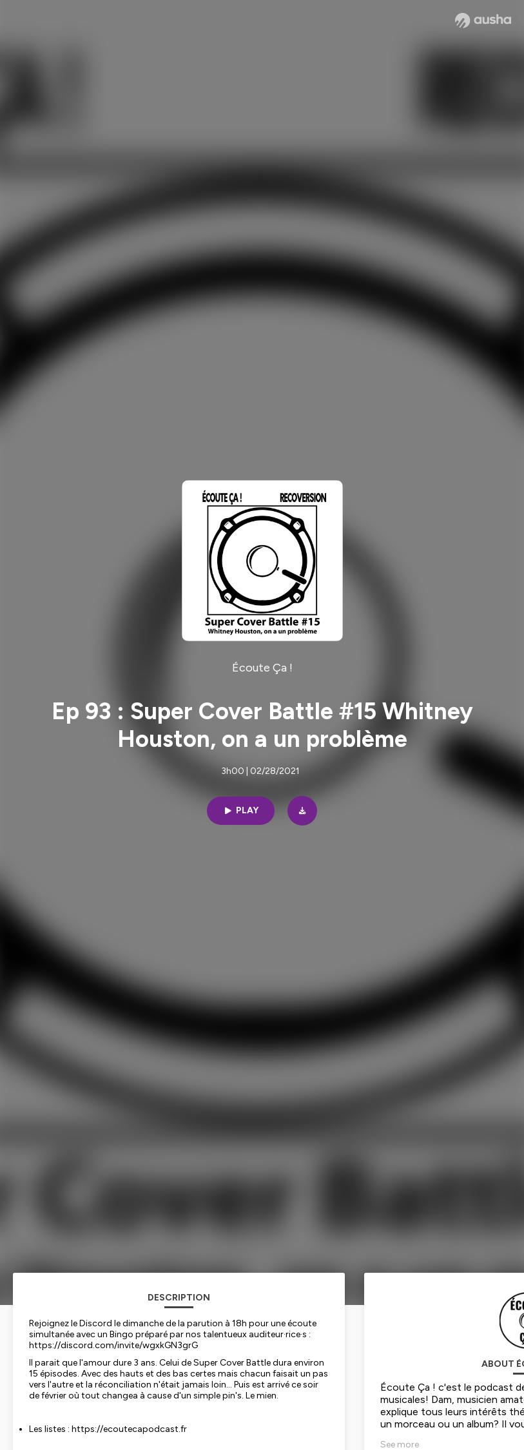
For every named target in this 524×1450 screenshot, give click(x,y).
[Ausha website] (483, 20)
